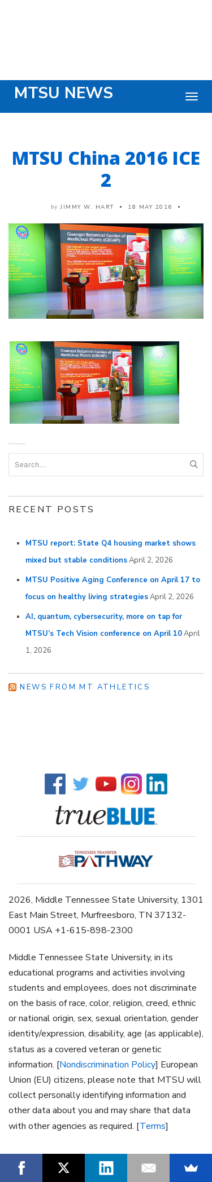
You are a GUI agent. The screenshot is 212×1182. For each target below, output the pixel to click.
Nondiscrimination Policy (107, 1064)
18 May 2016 (150, 207)
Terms (153, 1126)
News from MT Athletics (85, 687)
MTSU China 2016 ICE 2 (106, 169)
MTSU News (63, 93)
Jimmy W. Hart (87, 207)
